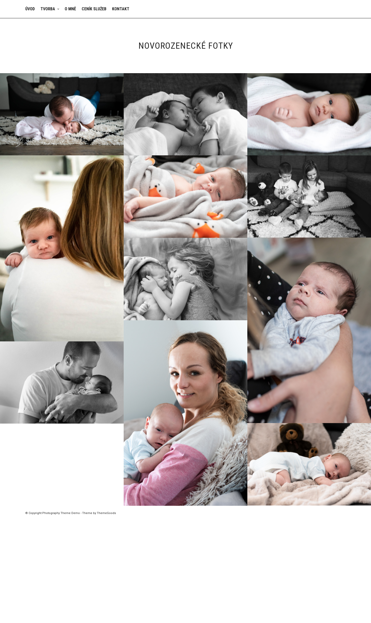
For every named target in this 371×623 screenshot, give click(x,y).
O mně (70, 8)
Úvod (30, 8)
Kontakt (120, 8)
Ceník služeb (94, 8)
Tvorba (47, 8)
